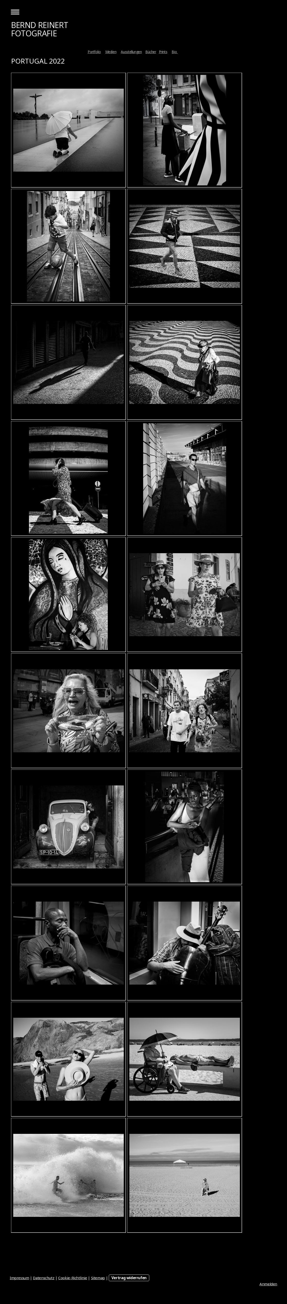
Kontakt (190, 51)
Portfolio (94, 51)
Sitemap (98, 1277)
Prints (163, 51)
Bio (175, 51)
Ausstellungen (131, 51)
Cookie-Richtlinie (72, 1277)
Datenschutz (43, 1277)
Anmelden (268, 1283)
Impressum (19, 1277)
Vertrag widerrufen (129, 1277)
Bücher (150, 51)
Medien (111, 51)
